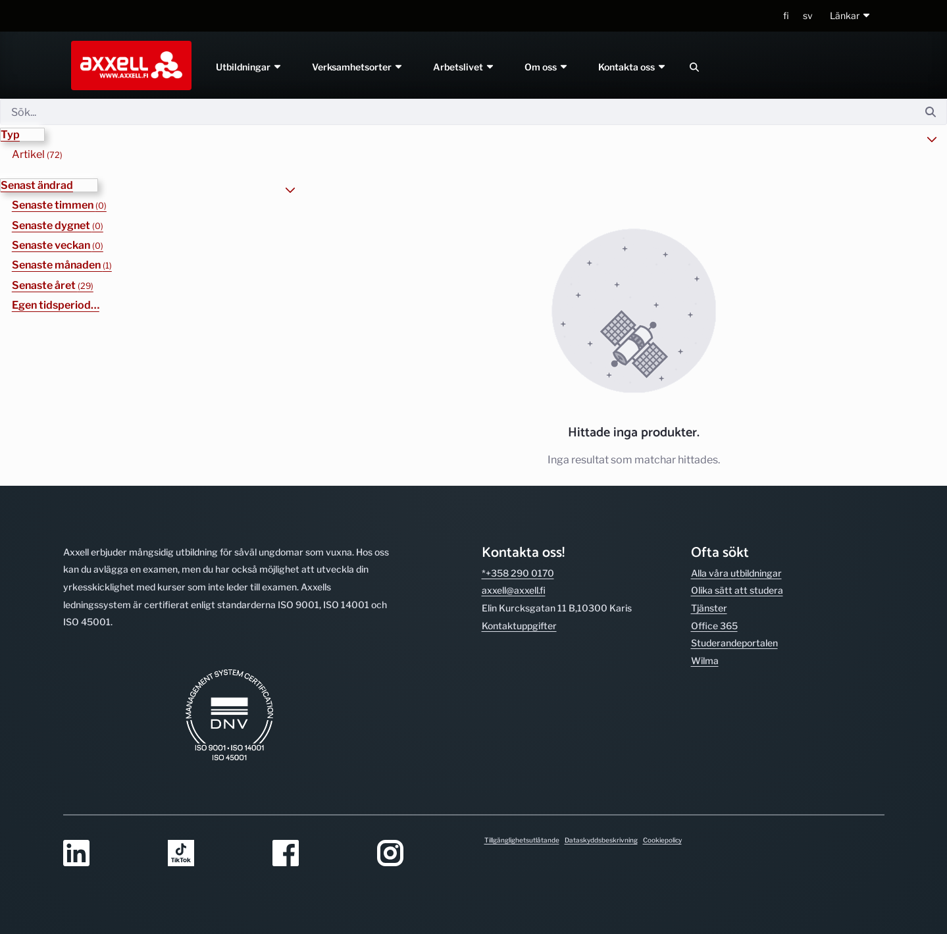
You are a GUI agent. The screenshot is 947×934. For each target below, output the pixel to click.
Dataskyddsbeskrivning (601, 840)
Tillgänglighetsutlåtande (521, 840)
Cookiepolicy (662, 840)
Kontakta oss (632, 66)
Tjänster (709, 607)
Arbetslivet (464, 66)
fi (786, 15)
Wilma (705, 660)
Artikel (37, 154)
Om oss (547, 66)
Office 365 (714, 625)
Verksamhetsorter (358, 66)
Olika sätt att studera (737, 590)
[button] (851, 16)
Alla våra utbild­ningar (736, 573)
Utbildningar (250, 66)
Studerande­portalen (734, 642)
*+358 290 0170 (518, 573)
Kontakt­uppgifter (519, 625)
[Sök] (457, 112)
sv (808, 15)
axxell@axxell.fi (514, 590)
